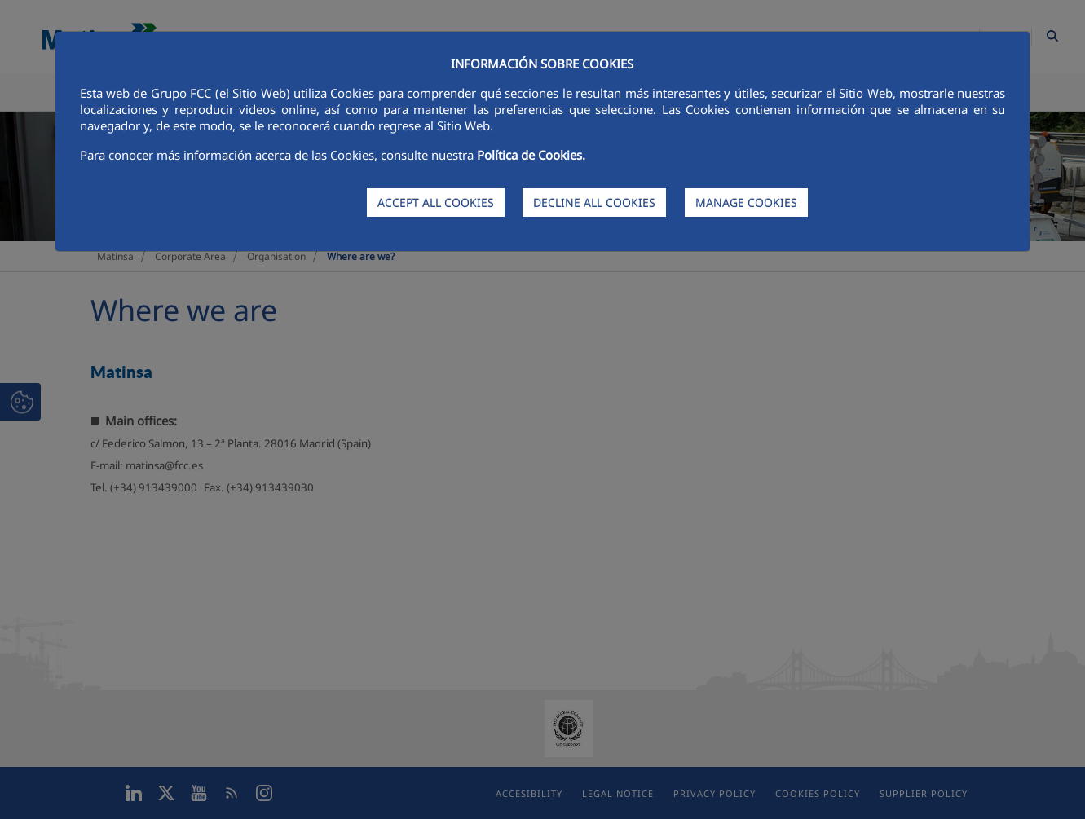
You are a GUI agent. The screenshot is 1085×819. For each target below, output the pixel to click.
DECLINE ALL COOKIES (594, 202)
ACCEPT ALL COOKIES (435, 202)
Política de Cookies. (531, 155)
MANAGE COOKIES (746, 202)
